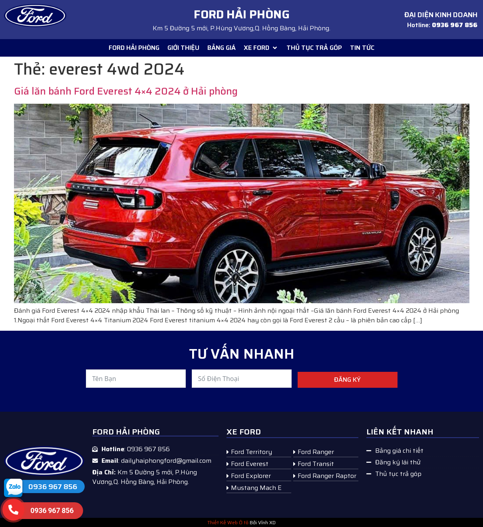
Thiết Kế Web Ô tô (227, 522)
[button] (261, 48)
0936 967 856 (52, 486)
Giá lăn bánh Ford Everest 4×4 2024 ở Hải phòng (126, 91)
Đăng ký (347, 380)
